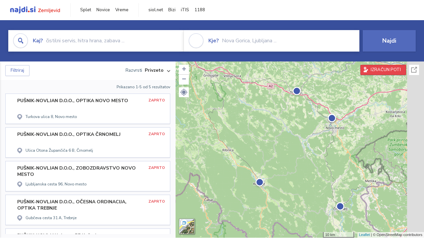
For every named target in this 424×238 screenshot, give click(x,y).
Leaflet (364, 235)
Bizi (172, 10)
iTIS (185, 10)
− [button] (184, 80)
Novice (103, 10)
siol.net (155, 10)
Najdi (389, 41)
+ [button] (184, 70)
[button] (184, 92)
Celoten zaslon (414, 70)
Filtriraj (17, 70)
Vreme (122, 10)
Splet (85, 10)
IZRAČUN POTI (386, 70)
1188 (199, 10)
